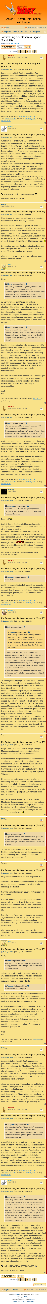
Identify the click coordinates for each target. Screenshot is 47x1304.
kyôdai (3, 204)
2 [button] (24, 51)
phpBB (17, 1294)
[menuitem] (6, 27)
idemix (10, 126)
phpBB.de (32, 1299)
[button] (19, 51)
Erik (12, 43)
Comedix (11, 55)
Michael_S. (11, 610)
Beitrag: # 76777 (7, 214)
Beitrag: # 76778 (7, 275)
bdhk (3, 818)
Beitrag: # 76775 (7, 69)
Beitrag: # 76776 (7, 137)
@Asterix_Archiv (30, 119)
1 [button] (21, 51)
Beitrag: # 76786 (7, 621)
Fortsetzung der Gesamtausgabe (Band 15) (21, 39)
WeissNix (11, 489)
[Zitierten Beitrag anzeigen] (26, 284)
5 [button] (32, 51)
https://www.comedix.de (27, 116)
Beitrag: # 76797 (7, 1191)
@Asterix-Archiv (10, 119)
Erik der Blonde (37, 398)
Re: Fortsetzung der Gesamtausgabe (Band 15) (20, 65)
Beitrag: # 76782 (7, 571)
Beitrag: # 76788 (7, 745)
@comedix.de (6, 121)
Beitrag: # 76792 (7, 952)
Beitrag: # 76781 (7, 500)
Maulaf (16, 43)
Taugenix (10, 986)
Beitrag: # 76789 (7, 828)
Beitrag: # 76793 (7, 1057)
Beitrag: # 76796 (7, 1118)
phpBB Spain (25, 1297)
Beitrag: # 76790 (7, 873)
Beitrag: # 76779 (7, 417)
